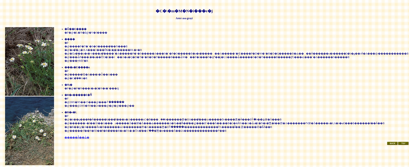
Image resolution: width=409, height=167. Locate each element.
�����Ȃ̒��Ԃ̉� (76, 137)
